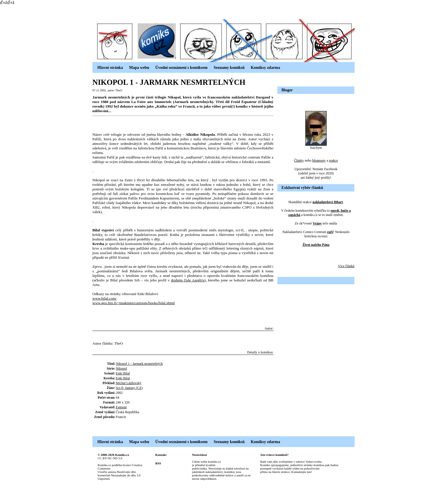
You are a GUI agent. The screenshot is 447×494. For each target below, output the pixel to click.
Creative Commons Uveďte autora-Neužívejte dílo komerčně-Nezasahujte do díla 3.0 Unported (119, 471)
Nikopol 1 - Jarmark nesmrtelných (139, 364)
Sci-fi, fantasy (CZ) (129, 388)
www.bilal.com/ (104, 298)
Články (299, 160)
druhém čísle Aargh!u (188, 280)
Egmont (121, 407)
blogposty (319, 160)
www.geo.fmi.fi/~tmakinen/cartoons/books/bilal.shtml (133, 303)
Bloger (287, 90)
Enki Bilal (123, 373)
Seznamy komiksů (227, 67)
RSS (158, 463)
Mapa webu (136, 67)
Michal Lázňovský (128, 383)
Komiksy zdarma (263, 67)
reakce (333, 160)
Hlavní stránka (107, 67)
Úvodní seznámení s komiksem (179, 67)
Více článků (346, 266)
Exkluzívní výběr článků (302, 188)
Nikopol (121, 368)
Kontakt (160, 454)
